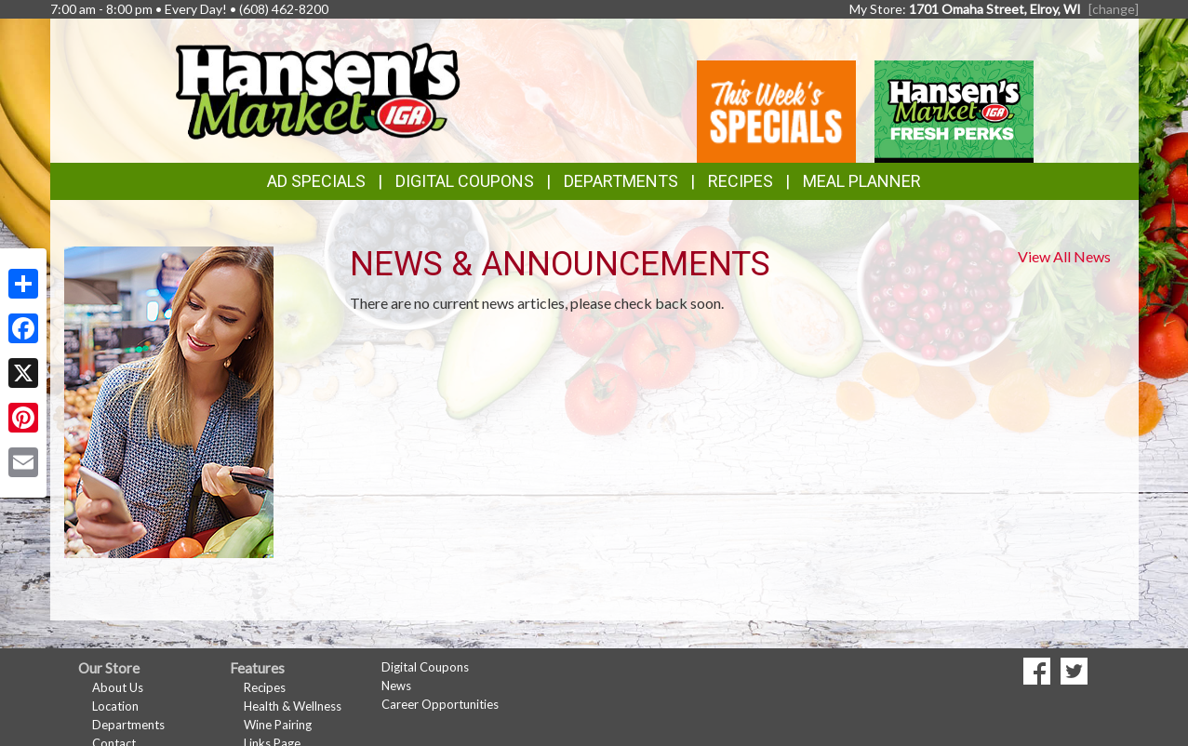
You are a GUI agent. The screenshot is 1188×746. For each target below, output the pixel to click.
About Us (117, 687)
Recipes (740, 181)
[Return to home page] (316, 89)
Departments (128, 724)
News (396, 685)
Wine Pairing (278, 724)
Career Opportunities (440, 704)
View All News (1064, 256)
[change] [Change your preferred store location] (1113, 9)
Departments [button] (621, 181)
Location (115, 706)
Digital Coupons (464, 181)
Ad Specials (316, 181)
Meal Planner (862, 181)
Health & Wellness (292, 706)
